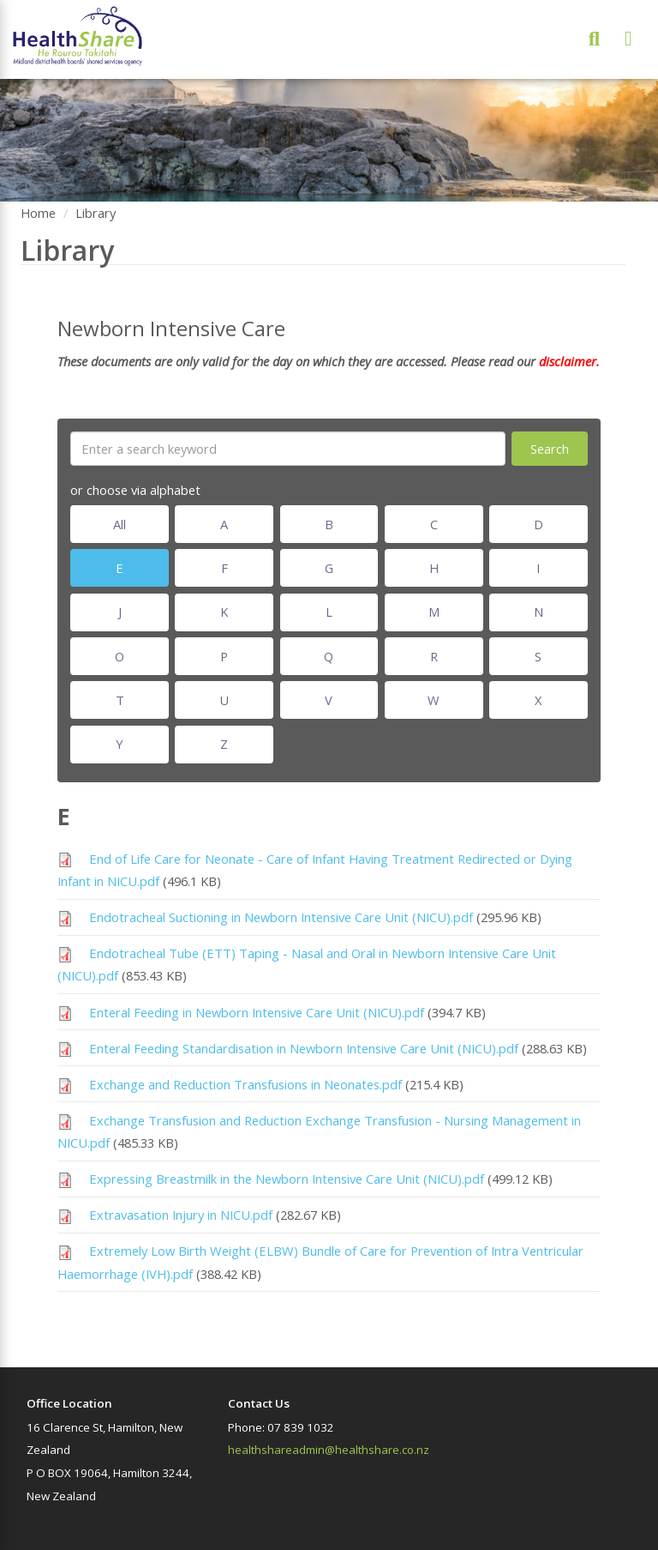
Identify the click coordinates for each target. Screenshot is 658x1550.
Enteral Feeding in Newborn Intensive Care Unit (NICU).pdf (256, 1012)
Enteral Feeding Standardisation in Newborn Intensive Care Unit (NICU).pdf (303, 1048)
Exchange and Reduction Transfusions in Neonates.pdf (245, 1084)
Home (38, 212)
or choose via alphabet (135, 489)
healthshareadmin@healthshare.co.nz (328, 1449)
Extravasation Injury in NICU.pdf (180, 1214)
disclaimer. (567, 361)
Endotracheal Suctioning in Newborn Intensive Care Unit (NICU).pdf (281, 917)
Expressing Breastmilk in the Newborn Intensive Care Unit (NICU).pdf (286, 1178)
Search (549, 448)
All (119, 524)
